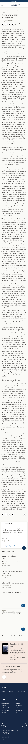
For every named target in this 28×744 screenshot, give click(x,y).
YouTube (17, 691)
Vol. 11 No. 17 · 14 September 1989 (9, 10)
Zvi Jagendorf (7, 21)
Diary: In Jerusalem (8, 539)
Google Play (13, 655)
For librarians (19, 708)
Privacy (3, 739)
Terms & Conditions (6, 737)
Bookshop (4, 712)
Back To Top (24, 725)
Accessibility (19, 710)
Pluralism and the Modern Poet (12, 636)
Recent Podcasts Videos (11, 592)
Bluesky (4, 691)
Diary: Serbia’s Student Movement (13, 583)
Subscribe (14, 1)
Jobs (2, 715)
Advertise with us (5, 710)
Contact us (18, 703)
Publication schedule (6, 708)
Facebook (23, 691)
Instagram (10, 691)
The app (19, 705)
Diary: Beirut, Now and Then (11, 562)
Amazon (19, 657)
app (17, 650)
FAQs (17, 712)
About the (5, 703)
